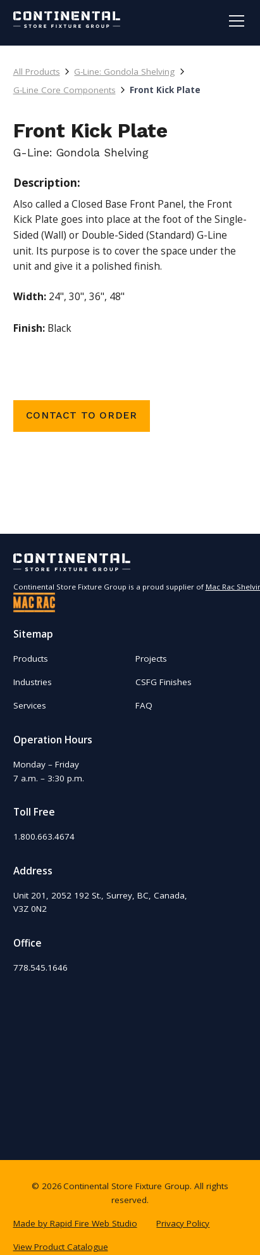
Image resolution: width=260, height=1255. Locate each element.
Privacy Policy (182, 1223)
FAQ (143, 705)
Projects (151, 658)
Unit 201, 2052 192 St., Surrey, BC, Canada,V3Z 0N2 (100, 902)
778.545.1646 (40, 967)
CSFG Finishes (163, 682)
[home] (67, 19)
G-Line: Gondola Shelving (124, 71)
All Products (36, 71)
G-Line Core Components (64, 90)
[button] (234, 21)
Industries (32, 682)
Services (29, 705)
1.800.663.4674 (44, 836)
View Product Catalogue (60, 1246)
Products (30, 658)
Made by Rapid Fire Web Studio (75, 1223)
